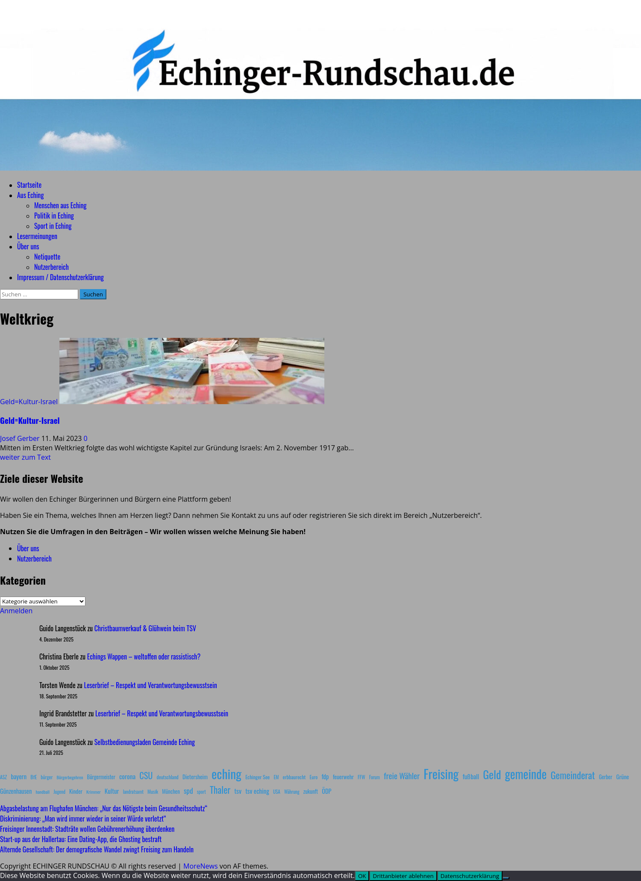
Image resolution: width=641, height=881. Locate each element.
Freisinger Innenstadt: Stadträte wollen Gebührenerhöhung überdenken (87, 829)
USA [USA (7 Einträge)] (276, 791)
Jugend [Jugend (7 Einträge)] (59, 791)
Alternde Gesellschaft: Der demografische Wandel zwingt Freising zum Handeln (97, 849)
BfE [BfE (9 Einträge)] (33, 777)
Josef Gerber (20, 438)
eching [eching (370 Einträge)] (226, 773)
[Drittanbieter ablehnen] (506, 878)
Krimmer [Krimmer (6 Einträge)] (93, 791)
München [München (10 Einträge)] (170, 791)
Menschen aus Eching (60, 205)
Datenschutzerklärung (470, 876)
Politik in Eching (54, 215)
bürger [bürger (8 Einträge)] (47, 776)
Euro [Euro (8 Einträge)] (314, 776)
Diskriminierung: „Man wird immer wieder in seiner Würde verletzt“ (83, 818)
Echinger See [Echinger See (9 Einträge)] (257, 777)
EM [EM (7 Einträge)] (276, 777)
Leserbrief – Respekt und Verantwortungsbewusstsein (150, 685)
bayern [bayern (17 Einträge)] (18, 776)
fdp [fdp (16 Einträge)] (325, 776)
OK (362, 876)
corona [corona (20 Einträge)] (127, 776)
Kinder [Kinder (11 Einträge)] (75, 791)
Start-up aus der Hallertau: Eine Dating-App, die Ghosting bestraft (81, 839)
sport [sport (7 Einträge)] (201, 791)
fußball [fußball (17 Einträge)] (471, 776)
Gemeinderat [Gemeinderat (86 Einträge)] (572, 775)
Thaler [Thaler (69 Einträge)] (220, 789)
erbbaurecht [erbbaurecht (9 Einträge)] (294, 777)
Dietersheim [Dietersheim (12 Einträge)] (195, 776)
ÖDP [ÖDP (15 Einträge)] (326, 790)
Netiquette (47, 256)
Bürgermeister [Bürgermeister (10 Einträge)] (101, 777)
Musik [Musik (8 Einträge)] (152, 791)
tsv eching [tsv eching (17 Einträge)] (257, 790)
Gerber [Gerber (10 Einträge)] (605, 777)
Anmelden (16, 610)
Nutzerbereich (51, 267)
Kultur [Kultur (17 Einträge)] (112, 790)
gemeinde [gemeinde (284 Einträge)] (526, 774)
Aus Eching (30, 195)
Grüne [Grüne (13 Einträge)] (622, 776)
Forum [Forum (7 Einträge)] (374, 777)
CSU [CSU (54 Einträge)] (146, 775)
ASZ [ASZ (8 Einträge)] (3, 776)
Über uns (28, 246)
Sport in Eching (52, 226)
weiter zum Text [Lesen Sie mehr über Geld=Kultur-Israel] (25, 457)
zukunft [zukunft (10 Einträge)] (310, 791)
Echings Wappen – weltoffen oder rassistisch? (143, 656)
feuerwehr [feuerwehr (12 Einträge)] (343, 776)
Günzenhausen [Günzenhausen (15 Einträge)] (16, 790)
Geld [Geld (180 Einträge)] (492, 774)
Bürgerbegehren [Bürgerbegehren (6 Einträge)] (69, 777)
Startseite (29, 185)
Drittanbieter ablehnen (403, 876)
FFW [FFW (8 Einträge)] (361, 776)
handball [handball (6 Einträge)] (42, 791)
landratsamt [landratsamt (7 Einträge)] (133, 791)
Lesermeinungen (37, 236)
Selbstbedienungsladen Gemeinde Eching (144, 742)
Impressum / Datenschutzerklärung (60, 277)
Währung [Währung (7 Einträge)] (292, 791)
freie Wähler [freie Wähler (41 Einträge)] (402, 775)
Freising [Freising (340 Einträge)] (441, 774)
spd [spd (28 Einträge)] (188, 790)
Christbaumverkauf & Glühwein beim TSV (145, 628)
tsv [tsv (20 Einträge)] (237, 791)
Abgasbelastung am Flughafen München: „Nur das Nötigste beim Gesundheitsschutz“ (103, 808)
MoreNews (200, 866)
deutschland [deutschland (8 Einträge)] (168, 776)
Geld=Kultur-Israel (29, 401)
